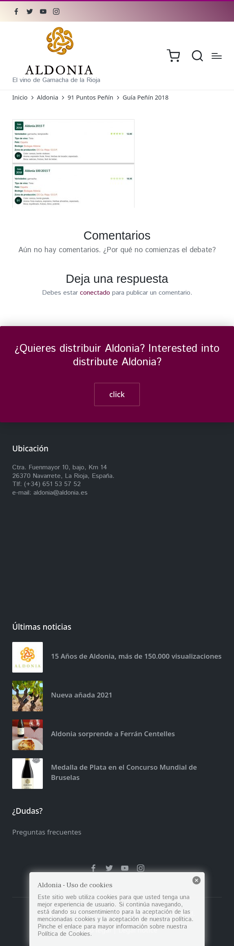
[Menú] (217, 56)
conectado (95, 293)
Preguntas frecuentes (47, 832)
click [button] (117, 394)
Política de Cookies (64, 934)
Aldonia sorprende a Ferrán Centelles (113, 733)
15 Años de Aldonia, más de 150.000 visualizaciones (136, 656)
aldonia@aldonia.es (60, 492)
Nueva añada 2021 (82, 695)
